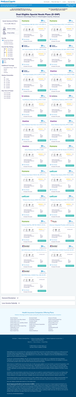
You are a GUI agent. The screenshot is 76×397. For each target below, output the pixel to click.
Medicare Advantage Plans (23, 338)
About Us (30, 342)
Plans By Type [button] (56, 2)
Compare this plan (27, 41)
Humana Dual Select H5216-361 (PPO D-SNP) (34, 175)
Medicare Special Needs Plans (37, 340)
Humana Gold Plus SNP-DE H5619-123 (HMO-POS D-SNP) (38, 225)
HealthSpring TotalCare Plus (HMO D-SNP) (34, 99)
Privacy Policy (44, 342)
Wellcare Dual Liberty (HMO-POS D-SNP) (62, 175)
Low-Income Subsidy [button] (11, 303)
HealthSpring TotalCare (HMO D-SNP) (62, 99)
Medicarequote (8, 1)
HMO (5, 62)
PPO (5, 61)
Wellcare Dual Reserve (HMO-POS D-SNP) (62, 200)
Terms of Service (36, 342)
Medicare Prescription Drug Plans (38, 338)
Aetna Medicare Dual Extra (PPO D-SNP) (62, 124)
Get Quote (46, 2)
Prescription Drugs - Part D (10, 67)
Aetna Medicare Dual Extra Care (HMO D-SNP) (34, 124)
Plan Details (25, 39)
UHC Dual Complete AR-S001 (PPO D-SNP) (62, 49)
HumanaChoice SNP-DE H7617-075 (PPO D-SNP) (35, 24)
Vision (5, 71)
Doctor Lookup (9, 28)
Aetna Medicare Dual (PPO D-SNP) (34, 150)
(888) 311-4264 (70, 5)
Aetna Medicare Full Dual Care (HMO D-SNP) (62, 74)
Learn (64, 2)
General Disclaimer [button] (10, 298)
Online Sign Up (42, 40)
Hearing (6, 72)
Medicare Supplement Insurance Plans (54, 338)
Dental (5, 69)
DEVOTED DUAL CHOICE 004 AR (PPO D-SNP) (35, 250)
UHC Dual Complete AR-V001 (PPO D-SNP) (34, 49)
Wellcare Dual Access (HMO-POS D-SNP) (34, 200)
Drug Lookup (8, 32)
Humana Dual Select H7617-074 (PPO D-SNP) (62, 24)
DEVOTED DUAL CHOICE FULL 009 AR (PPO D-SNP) (36, 275)
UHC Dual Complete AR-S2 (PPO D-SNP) (34, 74)
